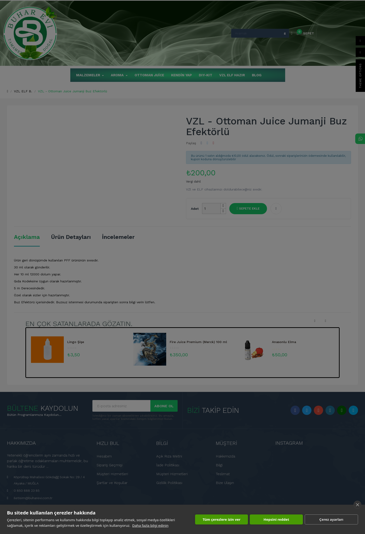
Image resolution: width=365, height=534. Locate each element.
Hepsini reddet (276, 519)
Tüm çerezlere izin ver (221, 519)
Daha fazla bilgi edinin (150, 525)
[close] (357, 505)
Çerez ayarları (331, 519)
